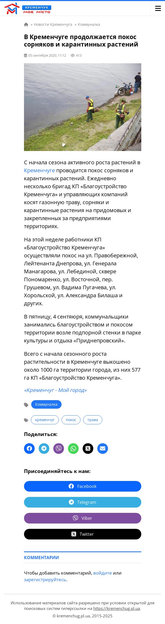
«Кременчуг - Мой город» (55, 390)
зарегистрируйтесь (45, 579)
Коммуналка (46, 404)
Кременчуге (39, 170)
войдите (102, 573)
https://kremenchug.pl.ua (116, 608)
